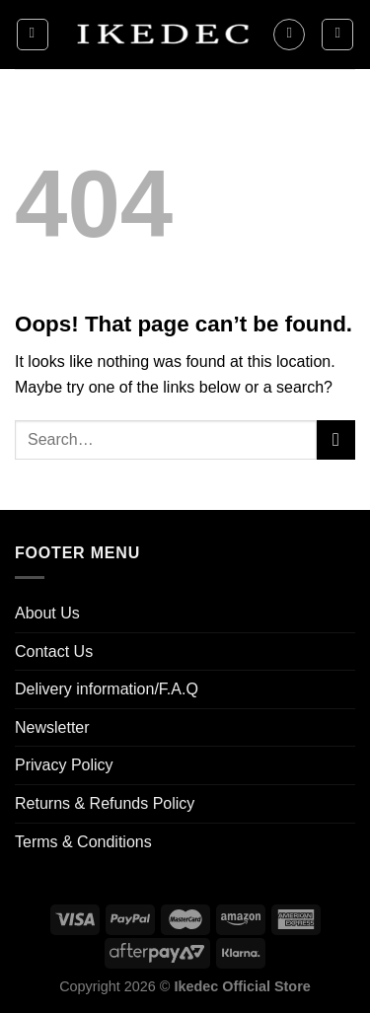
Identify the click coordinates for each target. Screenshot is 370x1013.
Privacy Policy (64, 765)
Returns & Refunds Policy (104, 803)
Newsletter (52, 727)
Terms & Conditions (83, 841)
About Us (47, 613)
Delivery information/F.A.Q (106, 689)
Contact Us (54, 651)
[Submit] (336, 439)
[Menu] (32, 34)
